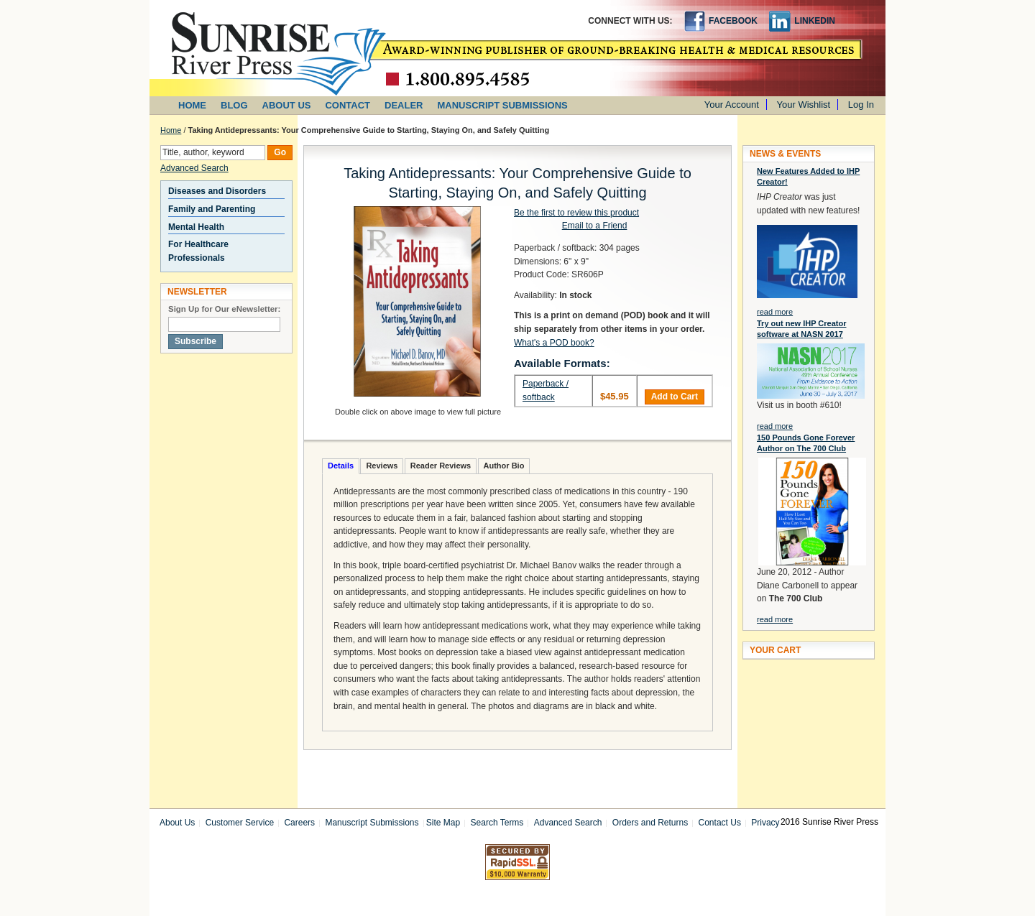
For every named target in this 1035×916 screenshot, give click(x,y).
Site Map (443, 823)
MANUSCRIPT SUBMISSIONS (503, 105)
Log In (861, 104)
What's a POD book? (554, 343)
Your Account (731, 104)
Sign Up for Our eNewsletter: (224, 309)
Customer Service (240, 823)
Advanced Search (194, 168)
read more (775, 311)
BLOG (234, 105)
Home (170, 130)
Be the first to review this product (576, 213)
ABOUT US (286, 105)
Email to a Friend (594, 226)
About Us (177, 823)
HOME (192, 105)
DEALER (404, 105)
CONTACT (347, 105)
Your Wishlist (804, 104)
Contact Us (720, 823)
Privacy (765, 823)
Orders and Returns (650, 823)
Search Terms (497, 823)
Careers (299, 823)
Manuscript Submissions (371, 823)
